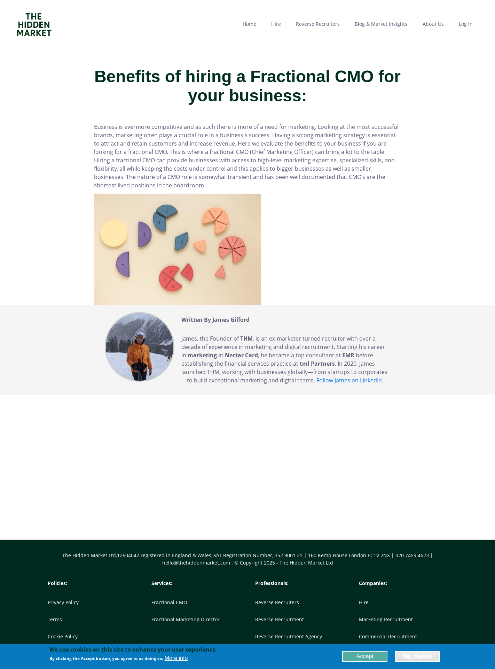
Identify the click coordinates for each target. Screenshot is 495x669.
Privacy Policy (63, 602)
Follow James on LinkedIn (349, 380)
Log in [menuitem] (466, 24)
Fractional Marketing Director (185, 619)
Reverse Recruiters (277, 602)
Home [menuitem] (249, 24)
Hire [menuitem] (276, 24)
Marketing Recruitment (386, 619)
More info (176, 659)
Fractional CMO (169, 602)
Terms (55, 619)
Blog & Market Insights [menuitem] (381, 24)
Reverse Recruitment (279, 619)
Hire (364, 602)
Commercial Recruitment (388, 636)
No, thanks (417, 657)
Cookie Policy (63, 636)
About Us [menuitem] (433, 24)
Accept (365, 657)
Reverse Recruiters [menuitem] (318, 24)
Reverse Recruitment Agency (288, 636)
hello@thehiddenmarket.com (196, 562)
